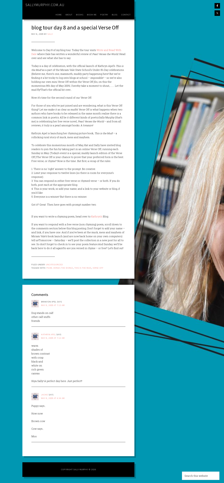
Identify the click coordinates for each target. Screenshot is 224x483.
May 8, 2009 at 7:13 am (53, 305)
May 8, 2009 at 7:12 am (53, 338)
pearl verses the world (59, 267)
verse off (98, 267)
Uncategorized (54, 264)
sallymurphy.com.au (44, 4)
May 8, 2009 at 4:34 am (53, 398)
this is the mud (82, 267)
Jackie (44, 394)
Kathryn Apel (48, 334)
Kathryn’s (96, 216)
